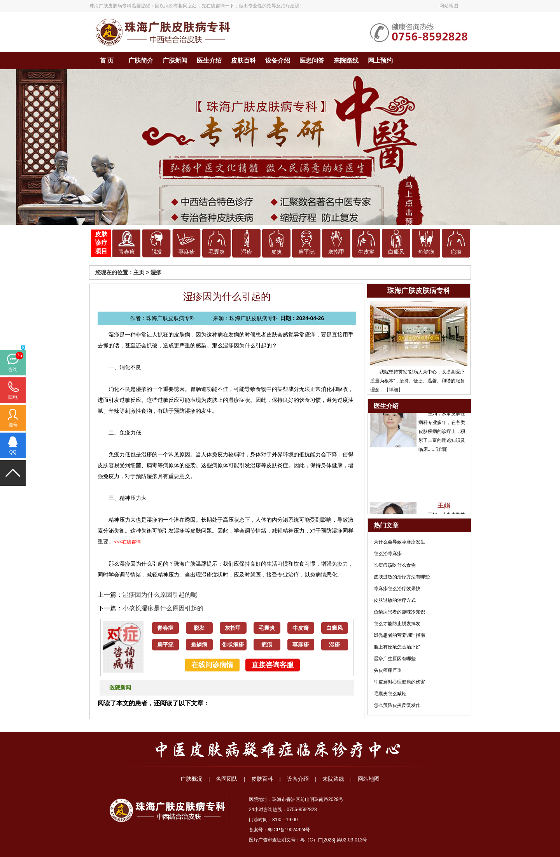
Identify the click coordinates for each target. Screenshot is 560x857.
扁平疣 (306, 252)
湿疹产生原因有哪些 (395, 658)
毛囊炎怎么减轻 (390, 693)
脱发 (156, 252)
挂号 (13, 425)
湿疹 (246, 252)
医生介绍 (209, 60)
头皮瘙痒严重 (388, 670)
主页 (138, 272)
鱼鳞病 (426, 252)
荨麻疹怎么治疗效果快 (397, 588)
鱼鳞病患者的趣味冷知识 (399, 612)
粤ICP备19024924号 (289, 829)
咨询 (13, 369)
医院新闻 (120, 688)
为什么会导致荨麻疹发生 (399, 542)
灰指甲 (336, 252)
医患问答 (311, 60)
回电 (13, 397)
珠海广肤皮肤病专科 (110, 6)
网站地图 (448, 6)
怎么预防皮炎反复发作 (397, 705)
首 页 (107, 60)
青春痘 (127, 252)
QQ (13, 452)
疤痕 (456, 252)
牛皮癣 (366, 252)
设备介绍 (277, 60)
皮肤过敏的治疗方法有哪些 (402, 577)
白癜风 (396, 252)
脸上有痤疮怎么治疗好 (397, 647)
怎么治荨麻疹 (388, 553)
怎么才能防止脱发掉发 (397, 623)
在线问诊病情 (212, 665)
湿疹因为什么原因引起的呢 (159, 594)
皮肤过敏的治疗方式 (395, 600)
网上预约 (380, 60)
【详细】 (393, 390)
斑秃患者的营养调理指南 (399, 635)
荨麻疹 (186, 252)
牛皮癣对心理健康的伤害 (399, 682)
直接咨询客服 (273, 665)
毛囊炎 (216, 252)
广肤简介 (140, 60)
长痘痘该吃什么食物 (395, 565)
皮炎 (276, 252)
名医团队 (227, 779)
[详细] (442, 451)
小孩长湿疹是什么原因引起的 (162, 608)
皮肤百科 (243, 60)
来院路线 (346, 60)
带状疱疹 (233, 645)
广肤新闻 (175, 60)
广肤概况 (191, 779)
